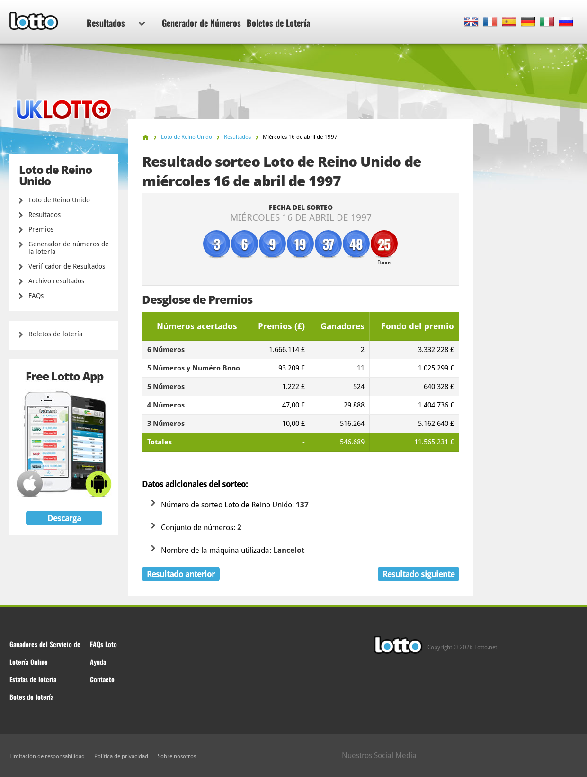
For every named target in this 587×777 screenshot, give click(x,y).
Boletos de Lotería (278, 23)
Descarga (64, 518)
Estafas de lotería (32, 679)
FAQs (36, 295)
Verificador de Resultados (66, 266)
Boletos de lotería (55, 334)
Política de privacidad (121, 756)
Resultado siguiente (418, 574)
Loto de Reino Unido (59, 200)
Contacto (102, 679)
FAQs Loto (103, 644)
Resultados (116, 23)
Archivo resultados (56, 281)
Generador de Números (201, 23)
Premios (40, 229)
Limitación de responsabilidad (47, 756)
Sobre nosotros (177, 756)
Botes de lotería (31, 697)
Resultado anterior (181, 574)
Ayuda (98, 662)
